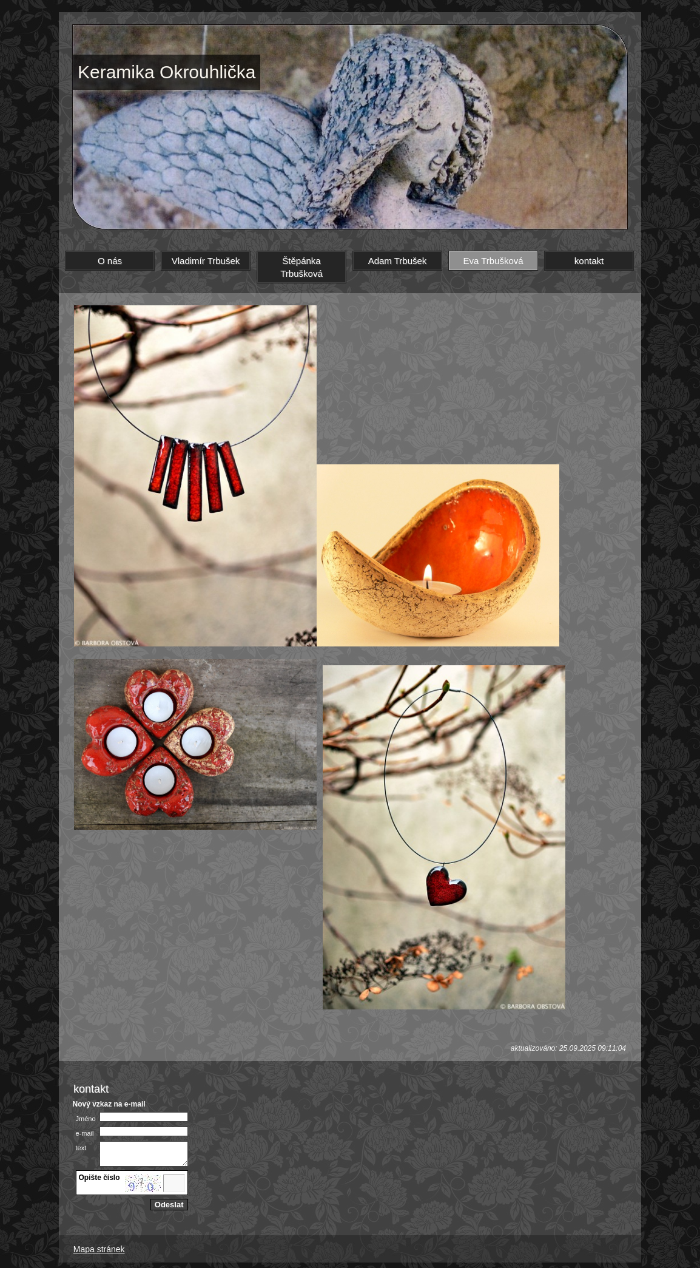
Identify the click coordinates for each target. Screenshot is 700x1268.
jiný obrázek (98, 1193)
